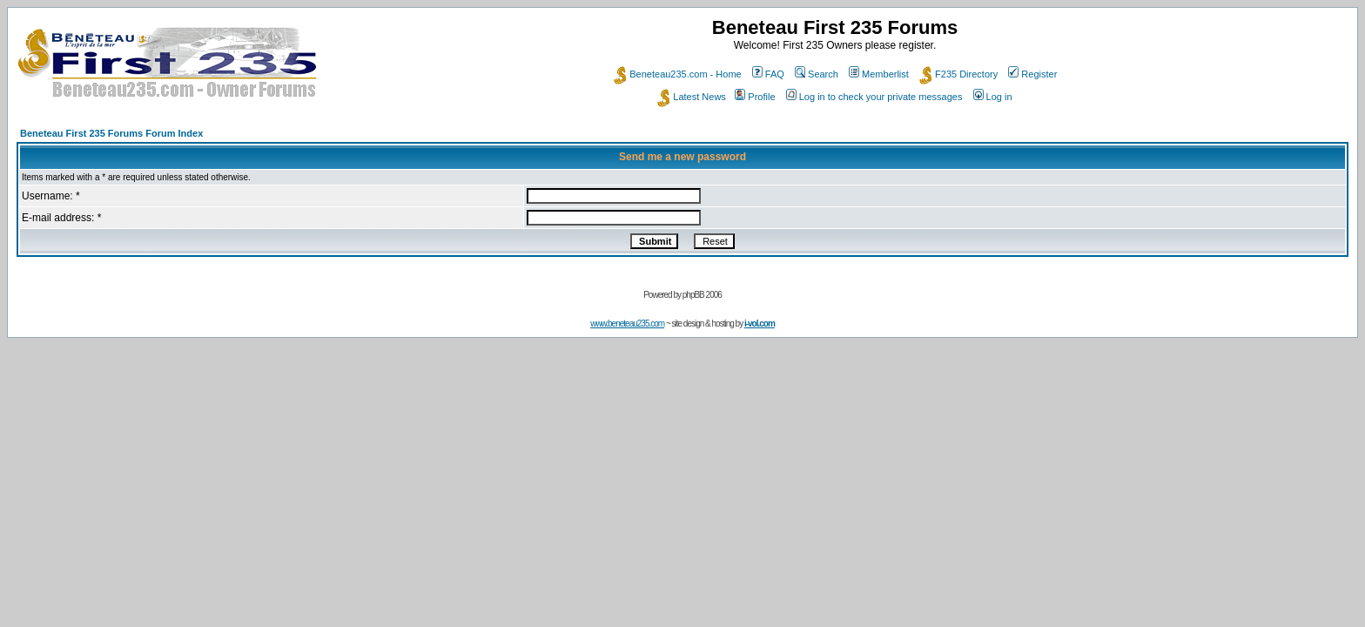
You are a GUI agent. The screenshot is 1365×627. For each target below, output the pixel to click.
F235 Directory (958, 74)
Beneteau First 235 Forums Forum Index (111, 133)
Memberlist (879, 74)
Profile (755, 96)
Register (1032, 74)
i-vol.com (759, 323)
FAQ (768, 74)
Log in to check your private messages (874, 96)
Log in (992, 96)
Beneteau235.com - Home (677, 74)
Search (816, 74)
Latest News (691, 96)
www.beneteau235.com (627, 323)
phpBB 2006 (702, 295)
